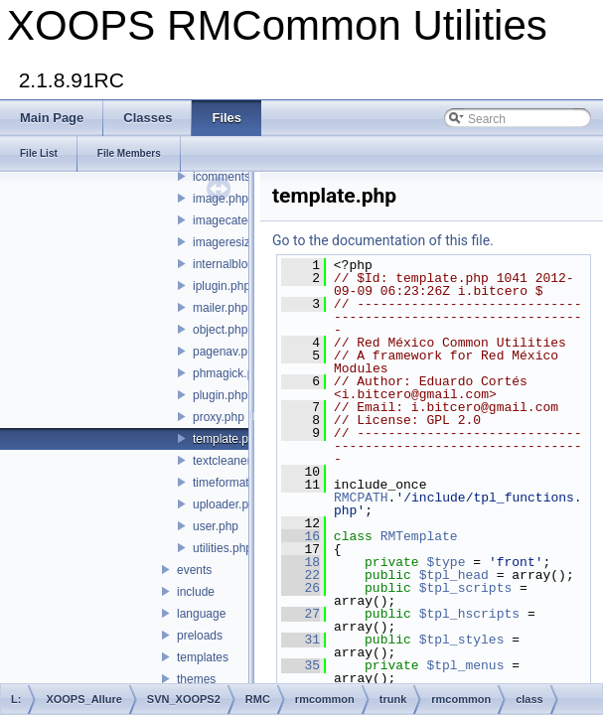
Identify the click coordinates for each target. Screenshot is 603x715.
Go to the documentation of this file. (383, 240)
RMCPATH (361, 497)
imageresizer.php (238, 242)
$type (445, 562)
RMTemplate (419, 536)
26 (300, 588)
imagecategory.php (243, 220)
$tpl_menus (465, 665)
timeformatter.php (239, 483)
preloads (200, 636)
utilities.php (222, 548)
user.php (215, 526)
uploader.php (227, 504)
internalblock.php (238, 264)
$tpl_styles (462, 639)
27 (300, 614)
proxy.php (218, 417)
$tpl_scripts (466, 588)
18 (300, 562)
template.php (227, 439)
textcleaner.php (233, 461)
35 (300, 665)
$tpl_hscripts (469, 614)
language (201, 614)
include (196, 592)
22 (300, 575)
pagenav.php (227, 351)
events (194, 570)
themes (196, 679)
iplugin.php (221, 286)
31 (300, 639)
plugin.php (220, 395)
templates (202, 657)
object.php (220, 330)
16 (300, 536)
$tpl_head (454, 575)
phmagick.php (230, 373)
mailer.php (220, 308)
